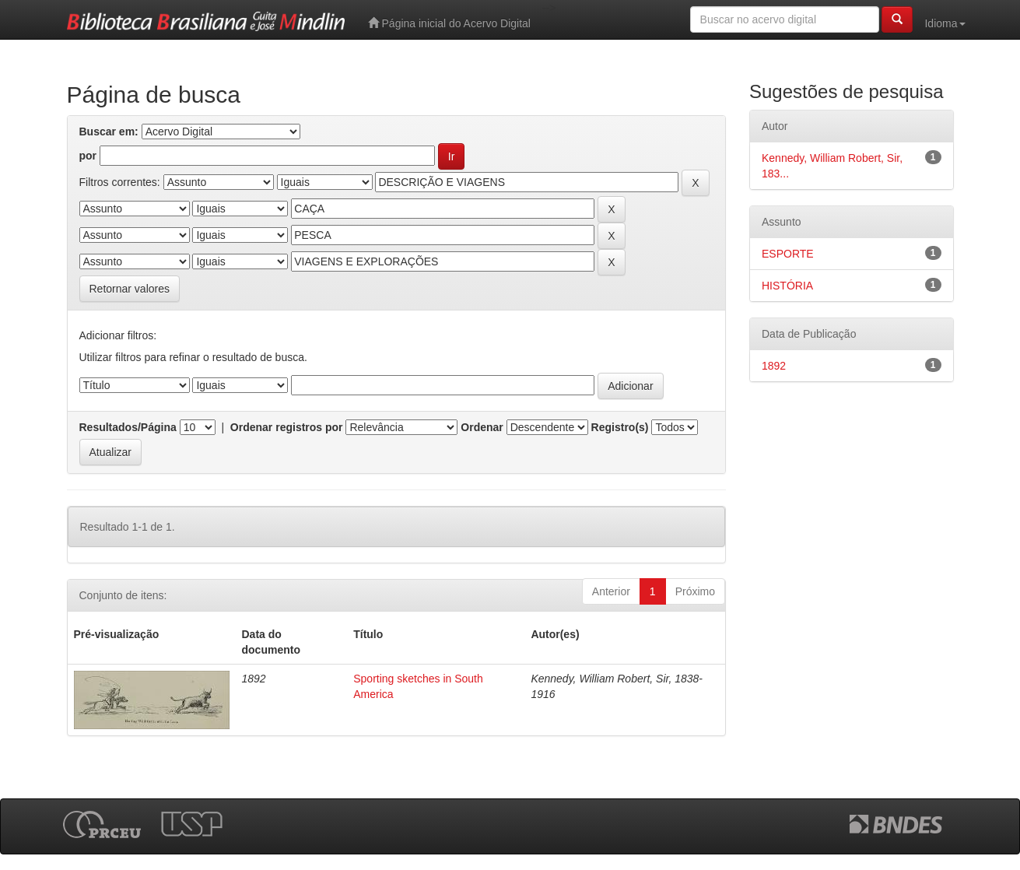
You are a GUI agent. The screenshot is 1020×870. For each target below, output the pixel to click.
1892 (774, 366)
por (88, 155)
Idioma (944, 23)
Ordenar (482, 427)
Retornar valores (129, 288)
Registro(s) (620, 427)
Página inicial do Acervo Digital (449, 23)
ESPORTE (788, 253)
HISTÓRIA (787, 285)
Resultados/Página (128, 427)
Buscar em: (108, 131)
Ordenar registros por (286, 427)
